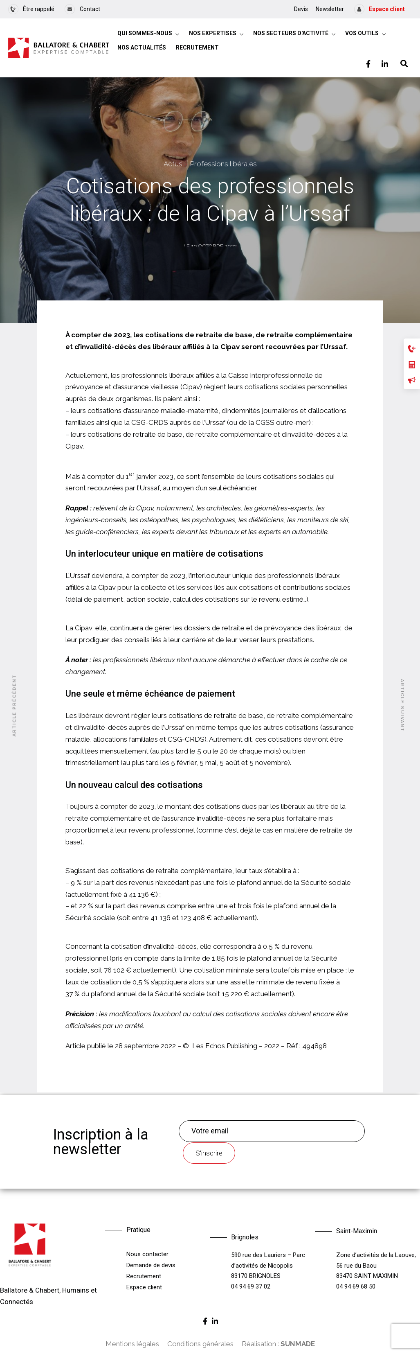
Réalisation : (278, 1344)
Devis (301, 9)
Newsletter (330, 9)
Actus (173, 165)
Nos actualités (141, 47)
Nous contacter (147, 1254)
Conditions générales (200, 1344)
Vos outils (362, 33)
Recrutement (197, 47)
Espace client (144, 1287)
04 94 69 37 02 (250, 1286)
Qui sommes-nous (144, 33)
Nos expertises (212, 33)
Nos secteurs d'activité (290, 33)
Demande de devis (150, 1265)
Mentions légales (132, 1344)
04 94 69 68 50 (355, 1286)
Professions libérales (223, 165)
